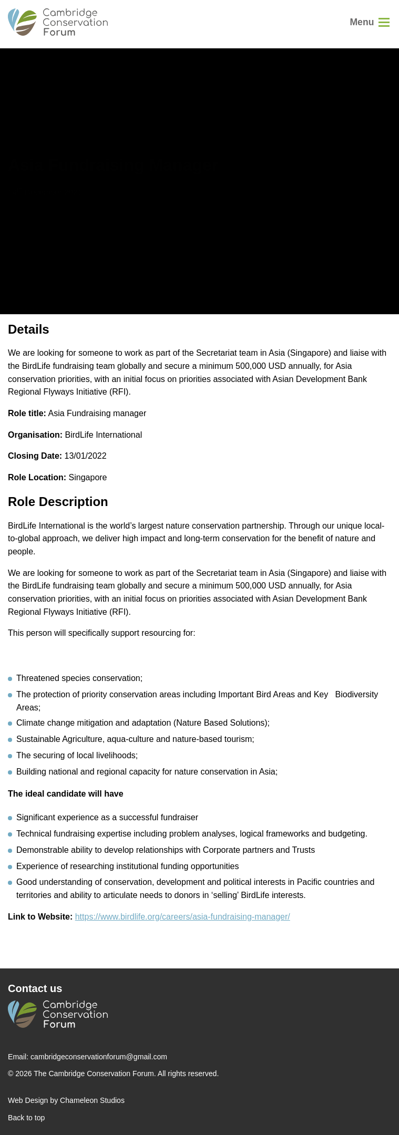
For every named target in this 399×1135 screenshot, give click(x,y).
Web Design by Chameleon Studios (66, 1100)
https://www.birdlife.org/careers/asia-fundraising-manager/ (182, 916)
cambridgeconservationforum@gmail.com (98, 1057)
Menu (362, 22)
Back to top (26, 1117)
